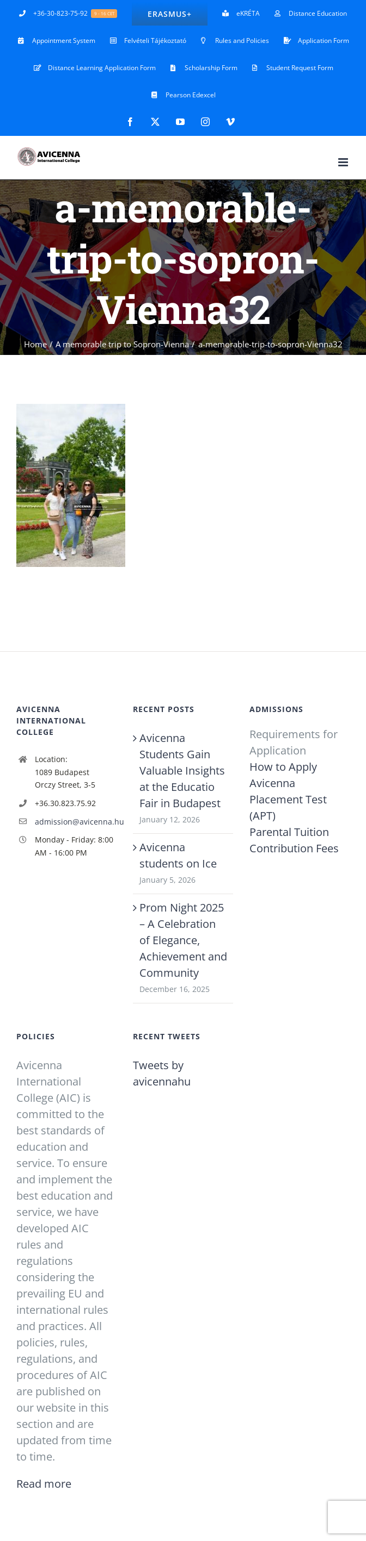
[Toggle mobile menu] (344, 162)
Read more (43, 1483)
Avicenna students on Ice (178, 855)
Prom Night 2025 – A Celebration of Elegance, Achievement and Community (183, 940)
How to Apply (283, 766)
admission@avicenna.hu (76, 821)
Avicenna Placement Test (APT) (288, 799)
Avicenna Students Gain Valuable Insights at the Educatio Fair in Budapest (182, 770)
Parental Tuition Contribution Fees (294, 840)
